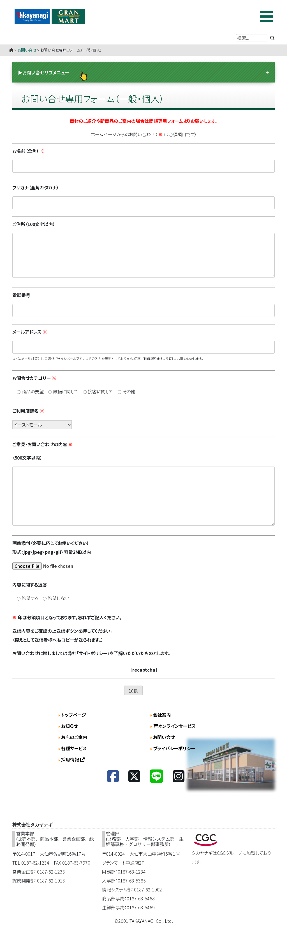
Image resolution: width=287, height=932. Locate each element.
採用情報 (73, 759)
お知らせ (69, 725)
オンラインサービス (174, 725)
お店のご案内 (74, 737)
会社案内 (162, 714)
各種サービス (74, 748)
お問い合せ (26, 50)
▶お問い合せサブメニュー (43, 72)
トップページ (73, 714)
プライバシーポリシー (174, 748)
